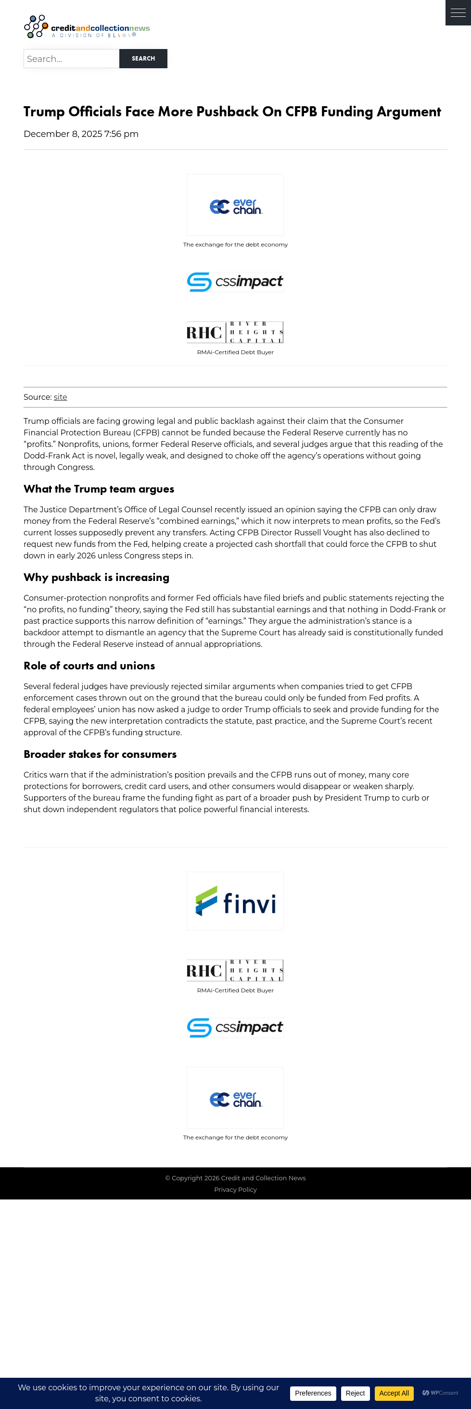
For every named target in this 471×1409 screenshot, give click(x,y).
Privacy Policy (235, 1189)
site (60, 397)
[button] (458, 12)
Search (143, 58)
